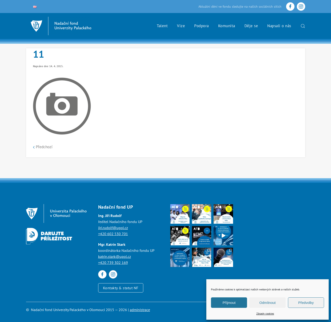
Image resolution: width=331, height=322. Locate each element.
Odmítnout (267, 303)
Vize (181, 25)
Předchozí (43, 146)
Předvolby (306, 303)
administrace (140, 309)
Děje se (251, 25)
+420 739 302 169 (113, 262)
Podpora (201, 25)
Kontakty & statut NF (120, 288)
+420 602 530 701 (113, 233)
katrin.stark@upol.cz (114, 256)
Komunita (226, 25)
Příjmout (229, 303)
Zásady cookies (265, 313)
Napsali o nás (279, 25)
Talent (162, 25)
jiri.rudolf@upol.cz (113, 227)
